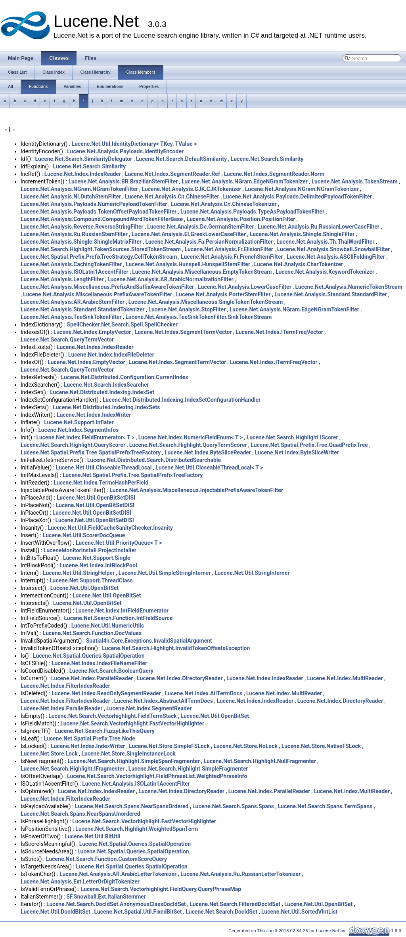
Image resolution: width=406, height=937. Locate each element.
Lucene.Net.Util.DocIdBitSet (55, 911)
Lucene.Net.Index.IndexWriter (94, 415)
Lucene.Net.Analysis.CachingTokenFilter (71, 264)
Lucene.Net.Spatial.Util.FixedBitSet (138, 911)
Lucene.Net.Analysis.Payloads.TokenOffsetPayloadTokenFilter (98, 211)
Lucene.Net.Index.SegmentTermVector (183, 332)
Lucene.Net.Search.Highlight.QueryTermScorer (188, 445)
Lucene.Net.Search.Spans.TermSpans (325, 806)
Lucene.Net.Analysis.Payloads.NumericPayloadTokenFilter (94, 204)
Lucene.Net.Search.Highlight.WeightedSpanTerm (136, 829)
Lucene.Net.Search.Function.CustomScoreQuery (106, 859)
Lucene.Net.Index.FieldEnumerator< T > (85, 437)
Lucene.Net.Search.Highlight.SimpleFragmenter (188, 768)
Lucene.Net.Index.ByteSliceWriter (297, 452)
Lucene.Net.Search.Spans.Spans (233, 806)
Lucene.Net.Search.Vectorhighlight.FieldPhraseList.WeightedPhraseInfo (157, 776)
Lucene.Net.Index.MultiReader (345, 678)
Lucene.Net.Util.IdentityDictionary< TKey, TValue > (134, 144)
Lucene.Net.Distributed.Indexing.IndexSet (102, 392)
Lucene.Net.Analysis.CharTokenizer (298, 264)
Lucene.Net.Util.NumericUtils (107, 625)
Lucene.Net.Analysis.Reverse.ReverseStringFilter (82, 226)
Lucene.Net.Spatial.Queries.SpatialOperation (89, 656)
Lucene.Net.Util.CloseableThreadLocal (104, 467)
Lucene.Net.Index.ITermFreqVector (279, 332)
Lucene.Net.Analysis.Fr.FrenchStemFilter (232, 257)
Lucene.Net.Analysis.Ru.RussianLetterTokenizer (240, 874)
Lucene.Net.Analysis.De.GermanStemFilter (200, 226)
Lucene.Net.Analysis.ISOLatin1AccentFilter (74, 272)
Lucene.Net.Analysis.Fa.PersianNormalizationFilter (209, 242)
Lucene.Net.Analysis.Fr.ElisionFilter (229, 249)
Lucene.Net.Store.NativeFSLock (321, 746)
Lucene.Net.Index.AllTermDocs (204, 693)
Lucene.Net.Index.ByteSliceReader (208, 452)
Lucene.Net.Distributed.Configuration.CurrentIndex (124, 377)
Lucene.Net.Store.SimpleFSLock (169, 746)
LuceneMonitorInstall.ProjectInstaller (90, 550)
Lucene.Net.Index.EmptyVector (92, 332)
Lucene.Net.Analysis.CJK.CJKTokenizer (191, 189)
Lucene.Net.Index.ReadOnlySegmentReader (106, 693)
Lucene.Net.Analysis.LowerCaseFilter (244, 287)
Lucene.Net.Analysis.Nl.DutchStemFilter (71, 196)
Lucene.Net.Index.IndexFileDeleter (111, 354)
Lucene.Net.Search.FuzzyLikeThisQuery (105, 731)
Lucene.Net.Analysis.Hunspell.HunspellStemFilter (188, 264)
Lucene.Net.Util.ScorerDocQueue (84, 535)
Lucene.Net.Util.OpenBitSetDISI (96, 497)
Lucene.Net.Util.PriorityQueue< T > (119, 543)
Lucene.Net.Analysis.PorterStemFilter (223, 294)
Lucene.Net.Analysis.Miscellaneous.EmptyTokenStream (202, 272)
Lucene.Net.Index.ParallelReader (92, 678)
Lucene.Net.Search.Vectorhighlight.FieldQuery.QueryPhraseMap (161, 889)
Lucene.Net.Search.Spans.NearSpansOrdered (131, 806)
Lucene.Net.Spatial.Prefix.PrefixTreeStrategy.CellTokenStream (99, 257)
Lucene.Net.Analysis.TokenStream (355, 181)
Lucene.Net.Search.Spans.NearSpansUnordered (80, 814)
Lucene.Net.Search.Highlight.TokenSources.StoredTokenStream (101, 249)
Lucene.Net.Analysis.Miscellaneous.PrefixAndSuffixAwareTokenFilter (107, 287)
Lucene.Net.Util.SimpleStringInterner (165, 573)
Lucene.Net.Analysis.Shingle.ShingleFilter (302, 234)
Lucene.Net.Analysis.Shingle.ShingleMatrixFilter (81, 242)
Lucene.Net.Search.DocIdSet (221, 911)
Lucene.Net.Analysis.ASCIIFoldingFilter (336, 257)
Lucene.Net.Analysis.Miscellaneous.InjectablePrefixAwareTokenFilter (196, 490)
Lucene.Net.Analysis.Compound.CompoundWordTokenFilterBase (102, 219)
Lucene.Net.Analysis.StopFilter (187, 309)
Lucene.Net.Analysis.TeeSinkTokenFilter (71, 317)
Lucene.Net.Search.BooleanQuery (111, 671)
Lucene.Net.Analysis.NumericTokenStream (348, 287)
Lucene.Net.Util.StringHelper (79, 573)
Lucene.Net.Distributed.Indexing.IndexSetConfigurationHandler (181, 400)
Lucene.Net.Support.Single (96, 558)
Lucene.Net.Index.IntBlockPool (98, 565)
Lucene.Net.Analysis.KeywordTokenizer (325, 272)
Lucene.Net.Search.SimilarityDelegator (83, 159)
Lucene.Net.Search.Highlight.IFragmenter (72, 768)
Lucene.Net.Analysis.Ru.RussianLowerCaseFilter (318, 226)
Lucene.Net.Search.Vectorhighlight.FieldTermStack (112, 716)
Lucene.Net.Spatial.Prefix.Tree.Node (89, 738)
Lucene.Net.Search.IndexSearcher (106, 385)
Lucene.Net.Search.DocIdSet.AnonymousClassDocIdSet (116, 904)
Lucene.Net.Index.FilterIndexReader (65, 686)
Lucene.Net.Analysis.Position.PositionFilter (241, 219)
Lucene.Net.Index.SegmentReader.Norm (274, 174)
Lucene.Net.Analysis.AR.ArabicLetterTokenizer (117, 874)
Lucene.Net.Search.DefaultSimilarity (181, 159)
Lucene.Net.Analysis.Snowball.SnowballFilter (333, 249)
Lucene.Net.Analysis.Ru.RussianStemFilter (74, 234)
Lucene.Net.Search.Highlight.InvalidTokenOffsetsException (176, 648)
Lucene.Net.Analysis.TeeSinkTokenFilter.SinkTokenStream (198, 317)
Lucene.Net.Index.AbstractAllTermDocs (163, 701)
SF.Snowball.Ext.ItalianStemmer (106, 896)
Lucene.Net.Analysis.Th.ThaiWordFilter (326, 242)
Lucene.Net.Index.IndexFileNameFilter (99, 663)
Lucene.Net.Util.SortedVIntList (299, 911)
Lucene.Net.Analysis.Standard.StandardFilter (330, 294)
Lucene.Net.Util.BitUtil (92, 836)
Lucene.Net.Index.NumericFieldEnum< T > (190, 437)
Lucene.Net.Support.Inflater (79, 422)
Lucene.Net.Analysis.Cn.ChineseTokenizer (224, 204)
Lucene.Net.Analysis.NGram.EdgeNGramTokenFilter (294, 309)
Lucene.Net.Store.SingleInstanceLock (128, 753)
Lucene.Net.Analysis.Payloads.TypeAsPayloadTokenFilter (252, 211)
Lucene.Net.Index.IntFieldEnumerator (122, 610)
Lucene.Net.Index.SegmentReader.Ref (172, 174)
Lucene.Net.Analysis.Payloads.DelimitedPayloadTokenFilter (297, 196)
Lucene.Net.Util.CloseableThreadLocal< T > (209, 467)
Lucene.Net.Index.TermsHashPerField (101, 482)
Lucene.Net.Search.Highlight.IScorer (292, 437)
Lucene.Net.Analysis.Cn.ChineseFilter (172, 196)
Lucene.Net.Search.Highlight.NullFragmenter (260, 761)
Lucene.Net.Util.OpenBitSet (84, 588)
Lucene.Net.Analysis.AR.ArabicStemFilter (72, 302)
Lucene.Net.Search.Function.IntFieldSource (118, 618)
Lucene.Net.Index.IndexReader (82, 174)
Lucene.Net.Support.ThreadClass (91, 580)
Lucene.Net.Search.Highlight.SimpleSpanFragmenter (134, 761)
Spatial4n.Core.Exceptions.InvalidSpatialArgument (149, 640)
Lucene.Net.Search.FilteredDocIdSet (235, 904)
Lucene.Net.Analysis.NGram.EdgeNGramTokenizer (245, 181)
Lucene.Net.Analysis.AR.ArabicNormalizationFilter (170, 279)
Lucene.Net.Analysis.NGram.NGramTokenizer (302, 189)
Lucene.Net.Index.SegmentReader (149, 708)
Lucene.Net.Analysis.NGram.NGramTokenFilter (79, 189)
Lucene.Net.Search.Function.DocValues (92, 633)
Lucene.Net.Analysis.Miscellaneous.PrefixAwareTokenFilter (97, 294)
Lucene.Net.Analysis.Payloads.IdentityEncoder (125, 151)
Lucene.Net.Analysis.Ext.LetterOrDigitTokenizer (80, 881)
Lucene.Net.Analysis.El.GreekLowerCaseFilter (189, 234)
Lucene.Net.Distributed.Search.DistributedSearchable (154, 460)
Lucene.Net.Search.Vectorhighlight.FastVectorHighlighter (132, 723)
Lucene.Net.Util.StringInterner (251, 573)
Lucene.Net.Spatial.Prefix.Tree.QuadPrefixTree (309, 445)
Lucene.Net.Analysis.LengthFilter (62, 279)
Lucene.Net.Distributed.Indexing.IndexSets (106, 407)
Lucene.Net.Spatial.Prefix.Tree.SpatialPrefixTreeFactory (91, 452)
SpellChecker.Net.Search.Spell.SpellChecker (122, 324)
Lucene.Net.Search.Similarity (267, 159)
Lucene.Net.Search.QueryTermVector (67, 339)
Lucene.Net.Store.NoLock (246, 746)
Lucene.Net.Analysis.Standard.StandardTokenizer (83, 309)
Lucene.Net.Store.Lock (49, 753)
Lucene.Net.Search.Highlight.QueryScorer (73, 445)
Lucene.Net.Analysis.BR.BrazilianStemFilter (123, 181)
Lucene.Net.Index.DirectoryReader (179, 678)
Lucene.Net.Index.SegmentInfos (78, 430)
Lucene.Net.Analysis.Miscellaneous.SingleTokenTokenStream (205, 302)
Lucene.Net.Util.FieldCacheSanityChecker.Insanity (110, 528)
